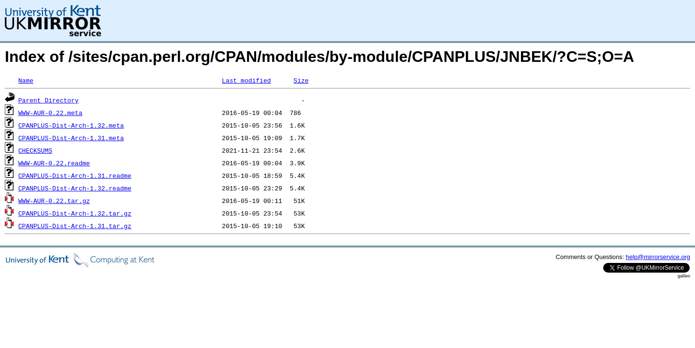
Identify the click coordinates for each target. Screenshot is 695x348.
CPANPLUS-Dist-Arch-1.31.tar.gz (74, 225)
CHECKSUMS (35, 150)
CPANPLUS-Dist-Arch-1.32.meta (71, 125)
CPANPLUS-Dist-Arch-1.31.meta (71, 137)
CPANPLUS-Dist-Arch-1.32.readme (74, 188)
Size (300, 80)
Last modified (246, 80)
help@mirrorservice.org (658, 257)
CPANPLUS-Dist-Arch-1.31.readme (74, 175)
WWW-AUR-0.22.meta (50, 112)
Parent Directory (48, 100)
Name (25, 80)
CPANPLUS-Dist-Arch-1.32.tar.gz (74, 213)
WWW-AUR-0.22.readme (54, 163)
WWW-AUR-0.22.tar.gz (54, 200)
